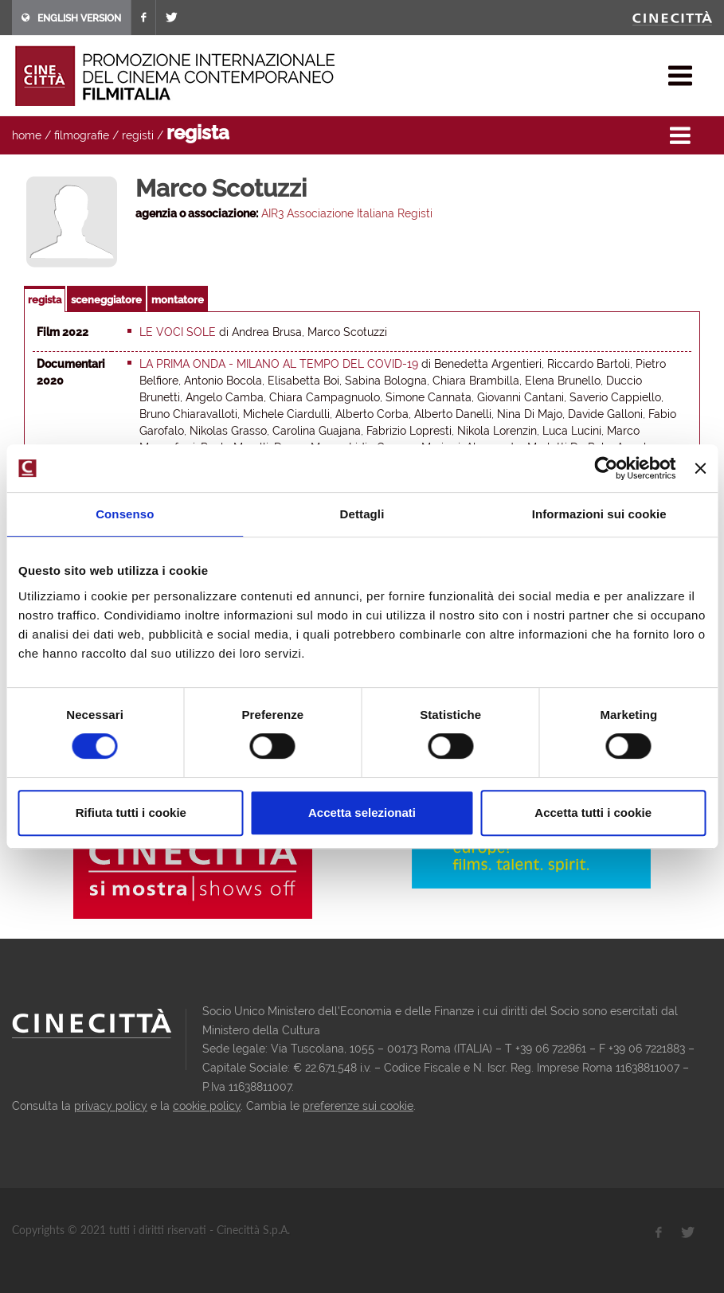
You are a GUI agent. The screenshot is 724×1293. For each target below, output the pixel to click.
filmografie (81, 135)
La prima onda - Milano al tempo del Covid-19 (278, 363)
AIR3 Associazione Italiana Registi (346, 213)
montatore (177, 300)
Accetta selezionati (362, 812)
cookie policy (207, 1106)
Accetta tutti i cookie (593, 812)
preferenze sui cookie (358, 1106)
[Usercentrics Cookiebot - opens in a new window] (606, 468)
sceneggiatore (106, 300)
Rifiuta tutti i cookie (131, 812)
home (26, 135)
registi (138, 135)
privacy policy (110, 1106)
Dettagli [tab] (362, 514)
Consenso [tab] (125, 514)
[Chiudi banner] (700, 468)
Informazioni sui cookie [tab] (599, 514)
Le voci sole (177, 332)
